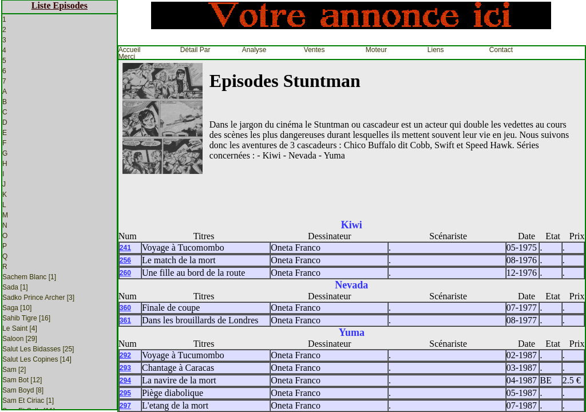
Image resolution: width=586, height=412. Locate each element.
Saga (16, 308)
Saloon (19, 339)
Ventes (314, 49)
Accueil (129, 49)
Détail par (195, 49)
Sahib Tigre (26, 318)
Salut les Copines (37, 359)
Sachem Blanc (29, 277)
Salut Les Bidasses (38, 349)
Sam (14, 370)
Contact (501, 49)
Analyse (254, 49)
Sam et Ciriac (28, 401)
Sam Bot (22, 380)
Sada (15, 287)
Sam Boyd (22, 390)
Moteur (376, 49)
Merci (126, 56)
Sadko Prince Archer (38, 298)
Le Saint (19, 328)
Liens (435, 49)
